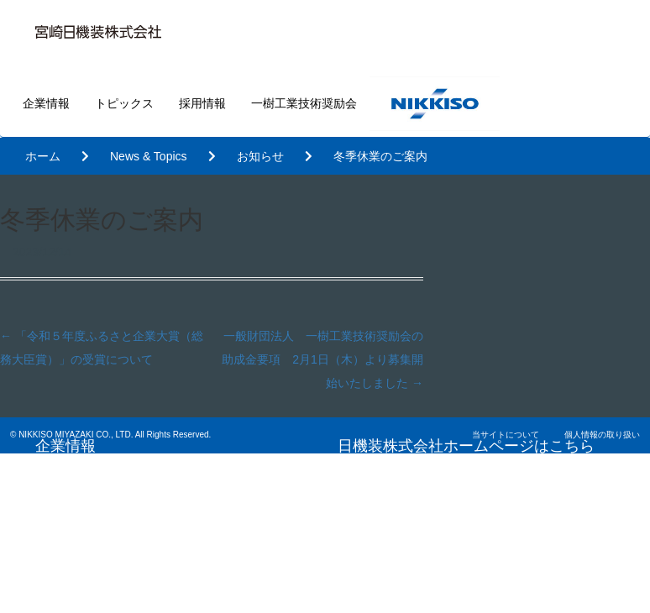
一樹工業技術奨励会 (304, 103)
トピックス (124, 103)
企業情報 (46, 103)
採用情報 (202, 103)
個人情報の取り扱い (602, 434)
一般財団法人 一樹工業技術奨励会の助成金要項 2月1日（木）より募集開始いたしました (322, 359)
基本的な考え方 (427, 563)
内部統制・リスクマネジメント (474, 596)
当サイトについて (505, 434)
